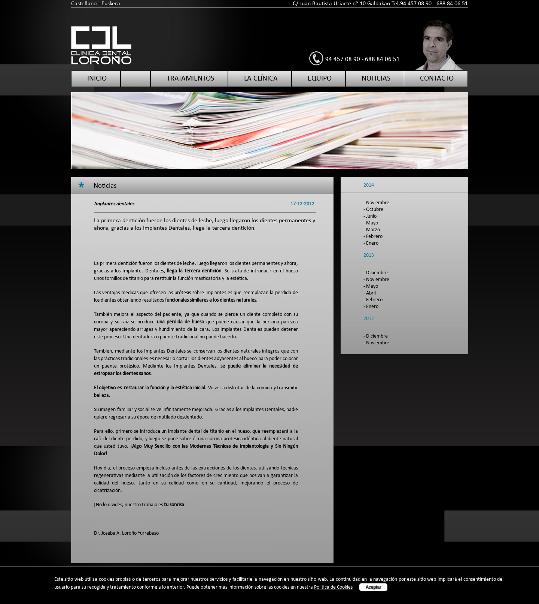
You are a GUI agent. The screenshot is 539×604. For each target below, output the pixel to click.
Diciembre (377, 273)
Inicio (97, 78)
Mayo (372, 223)
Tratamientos (190, 78)
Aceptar (373, 587)
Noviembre (377, 203)
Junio (371, 216)
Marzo (373, 230)
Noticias (376, 78)
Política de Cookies (333, 587)
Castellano (84, 4)
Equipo (320, 78)
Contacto (437, 78)
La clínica (261, 78)
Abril (371, 293)
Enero (372, 243)
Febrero (374, 236)
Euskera (110, 4)
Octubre (374, 209)
